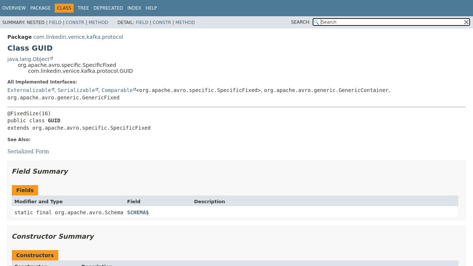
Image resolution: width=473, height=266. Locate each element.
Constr (75, 22)
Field (55, 22)
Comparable (117, 90)
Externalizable (29, 90)
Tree (83, 8)
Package (40, 8)
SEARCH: (301, 22)
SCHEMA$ (138, 212)
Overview (14, 8)
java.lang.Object (28, 59)
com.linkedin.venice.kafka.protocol (78, 37)
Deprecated (108, 8)
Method (98, 22)
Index (134, 8)
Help (151, 8)
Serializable (76, 90)
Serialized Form (28, 151)
